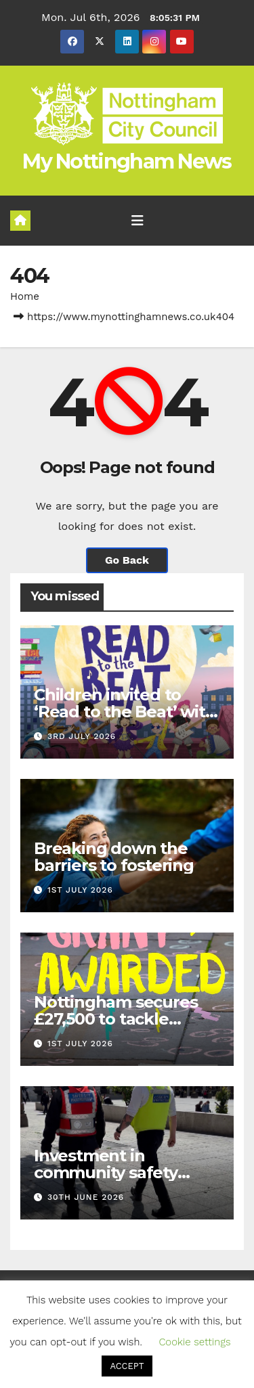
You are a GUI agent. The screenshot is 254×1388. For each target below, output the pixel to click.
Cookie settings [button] (194, 1342)
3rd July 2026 (81, 736)
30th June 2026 (85, 1197)
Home (24, 296)
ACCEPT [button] (127, 1366)
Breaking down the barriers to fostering (114, 856)
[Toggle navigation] (137, 220)
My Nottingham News (126, 161)
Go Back (127, 560)
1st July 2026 (80, 890)
